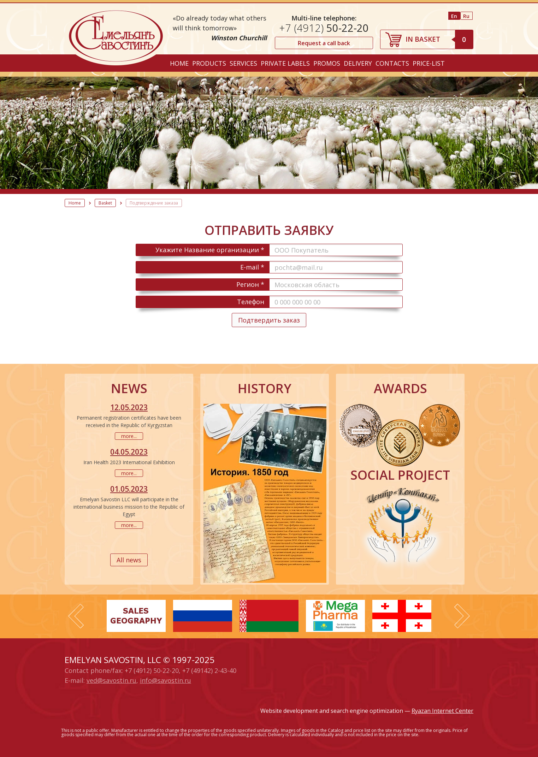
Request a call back (324, 43)
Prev (76, 616)
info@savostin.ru (165, 680)
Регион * (250, 284)
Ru (466, 16)
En (454, 16)
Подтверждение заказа (154, 203)
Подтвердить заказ (269, 320)
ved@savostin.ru (111, 680)
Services (243, 63)
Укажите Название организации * (209, 250)
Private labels (285, 63)
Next (462, 616)
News (129, 389)
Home (179, 63)
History (264, 389)
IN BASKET (439, 39)
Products (209, 63)
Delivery (358, 63)
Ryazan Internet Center (442, 711)
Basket (105, 203)
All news (129, 560)
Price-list (429, 63)
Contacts (392, 63)
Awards (400, 389)
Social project (400, 475)
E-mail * (252, 267)
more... (129, 436)
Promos (326, 63)
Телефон (250, 301)
